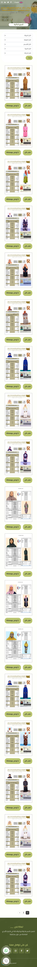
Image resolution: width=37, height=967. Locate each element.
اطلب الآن (27, 106)
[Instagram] (15, 950)
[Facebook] (21, 950)
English (19, 2)
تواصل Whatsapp (12, 106)
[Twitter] (27, 950)
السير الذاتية (18, 25)
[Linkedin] (9, 950)
